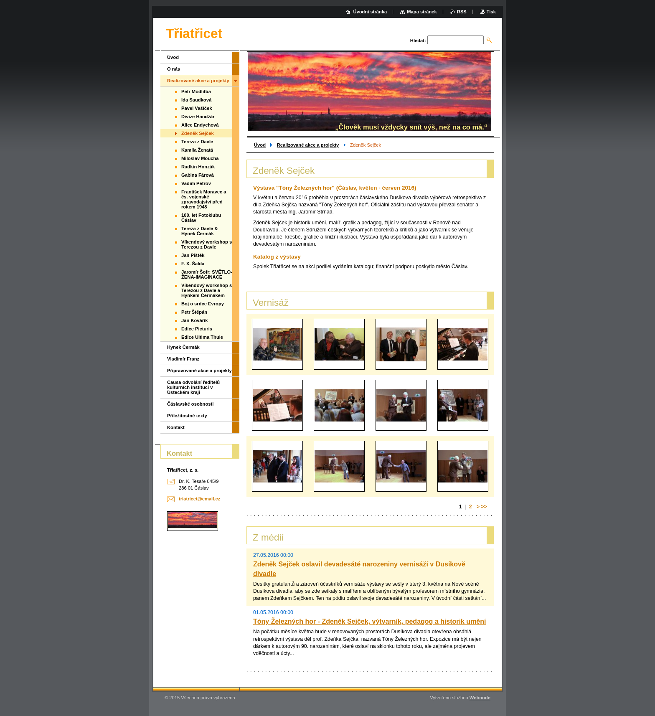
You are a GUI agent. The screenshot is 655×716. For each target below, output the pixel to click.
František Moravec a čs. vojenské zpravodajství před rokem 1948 (203, 199)
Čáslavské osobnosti (190, 403)
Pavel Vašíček (196, 108)
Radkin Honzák (198, 166)
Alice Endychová (200, 124)
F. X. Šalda (192, 263)
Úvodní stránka (370, 11)
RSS (462, 11)
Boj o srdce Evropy (202, 303)
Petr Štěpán (194, 312)
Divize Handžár (198, 116)
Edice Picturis (196, 328)
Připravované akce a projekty (199, 370)
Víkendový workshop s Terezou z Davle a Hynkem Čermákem (206, 290)
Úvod (260, 144)
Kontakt (176, 427)
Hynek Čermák (183, 347)
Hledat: (418, 40)
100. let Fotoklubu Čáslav (201, 218)
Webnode (480, 697)
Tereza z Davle (197, 141)
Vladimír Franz (183, 358)
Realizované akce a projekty (308, 144)
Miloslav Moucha (200, 158)
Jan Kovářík (194, 320)
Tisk (491, 11)
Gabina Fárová (197, 175)
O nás (173, 68)
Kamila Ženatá (197, 149)
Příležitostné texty (187, 415)
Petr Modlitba (196, 91)
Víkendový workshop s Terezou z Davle (206, 244)
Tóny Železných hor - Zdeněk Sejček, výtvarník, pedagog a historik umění (369, 621)
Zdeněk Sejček (197, 133)
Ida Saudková (196, 99)
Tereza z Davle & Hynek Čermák (199, 231)
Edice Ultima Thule (202, 337)
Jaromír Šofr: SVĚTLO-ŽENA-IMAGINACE (206, 274)
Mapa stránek (422, 11)
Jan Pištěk (192, 255)
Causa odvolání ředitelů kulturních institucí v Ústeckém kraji (193, 387)
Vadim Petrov (196, 183)
